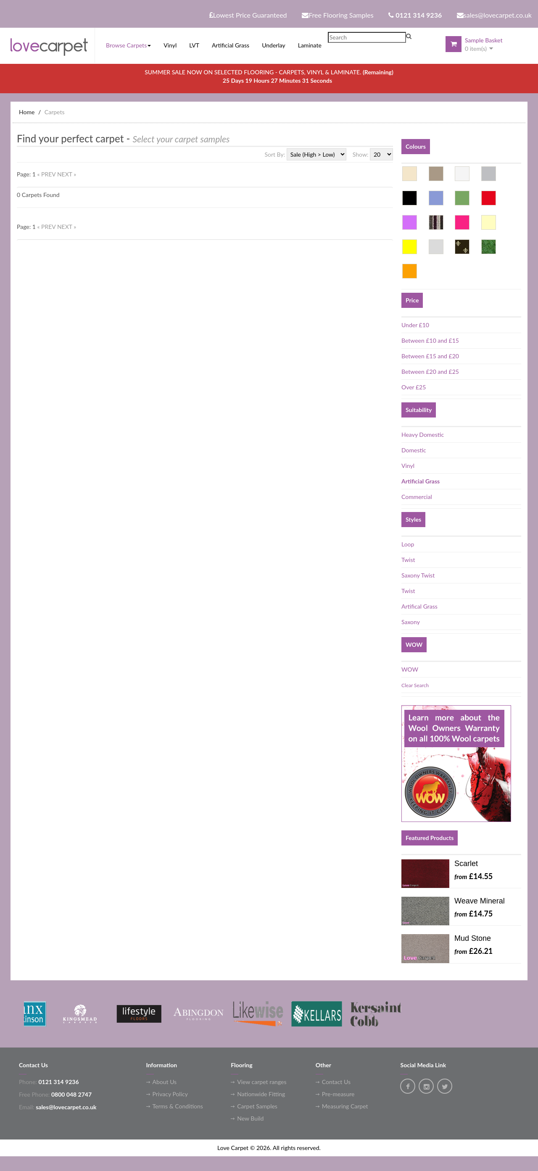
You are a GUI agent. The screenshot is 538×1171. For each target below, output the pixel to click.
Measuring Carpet (345, 1106)
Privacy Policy (170, 1093)
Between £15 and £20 (430, 356)
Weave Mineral (479, 901)
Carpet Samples (257, 1106)
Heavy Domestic (422, 434)
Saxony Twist (418, 575)
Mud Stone (472, 938)
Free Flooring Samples (337, 15)
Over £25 (413, 387)
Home (26, 112)
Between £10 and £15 (430, 340)
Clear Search (415, 685)
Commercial (416, 496)
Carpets (55, 112)
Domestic (413, 450)
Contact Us (336, 1081)
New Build (250, 1118)
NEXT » (66, 174)
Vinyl (407, 465)
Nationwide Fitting (261, 1093)
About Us (165, 1081)
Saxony (410, 621)
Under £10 (415, 324)
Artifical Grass (419, 606)
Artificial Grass (420, 481)
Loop (407, 544)
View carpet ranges (261, 1081)
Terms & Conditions (178, 1106)
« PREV (47, 174)
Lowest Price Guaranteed (248, 15)
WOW (409, 669)
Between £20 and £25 (430, 371)
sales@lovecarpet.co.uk (494, 15)
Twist (408, 559)
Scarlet (466, 863)
